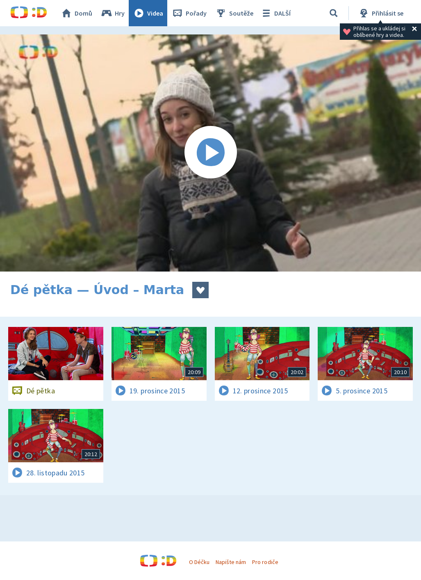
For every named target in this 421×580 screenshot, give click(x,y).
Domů (76, 13)
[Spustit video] (210, 153)
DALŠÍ (275, 13)
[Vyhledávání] (333, 13)
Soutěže (234, 13)
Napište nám (231, 562)
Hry (112, 13)
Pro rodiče (265, 562)
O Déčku (199, 562)
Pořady (189, 13)
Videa (148, 13)
